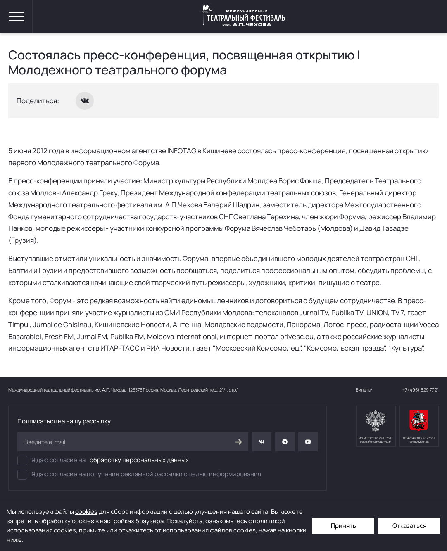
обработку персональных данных (139, 460)
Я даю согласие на (103, 461)
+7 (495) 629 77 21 (420, 390)
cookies (86, 511)
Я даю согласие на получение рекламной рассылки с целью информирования (139, 475)
